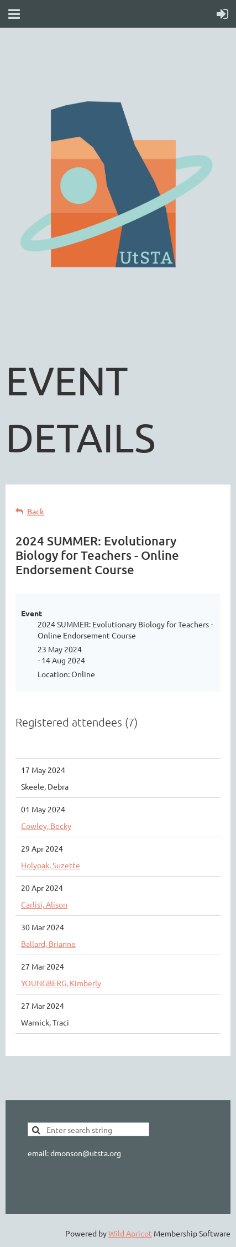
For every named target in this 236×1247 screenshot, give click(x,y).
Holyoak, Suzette (50, 865)
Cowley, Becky (46, 826)
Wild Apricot (130, 1233)
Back (35, 511)
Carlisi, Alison (44, 904)
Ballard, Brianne (48, 944)
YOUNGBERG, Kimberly (61, 983)
